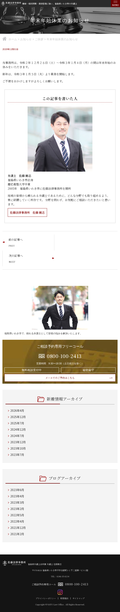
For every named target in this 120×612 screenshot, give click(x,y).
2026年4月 (17, 410)
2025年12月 (18, 417)
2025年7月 (17, 423)
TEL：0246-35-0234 (60, 576)
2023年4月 (17, 496)
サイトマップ (79, 598)
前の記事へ (16, 239)
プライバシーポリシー (46, 598)
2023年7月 (17, 455)
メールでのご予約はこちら (60, 377)
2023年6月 (17, 490)
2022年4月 (17, 521)
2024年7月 (17, 436)
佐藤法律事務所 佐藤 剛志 (27, 212)
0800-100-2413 (76, 584)
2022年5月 (17, 515)
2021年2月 (17, 534)
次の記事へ (16, 256)
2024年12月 (18, 429)
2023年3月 (17, 502)
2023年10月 (18, 448)
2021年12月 (18, 528)
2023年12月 (18, 442)
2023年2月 (17, 509)
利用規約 (64, 598)
